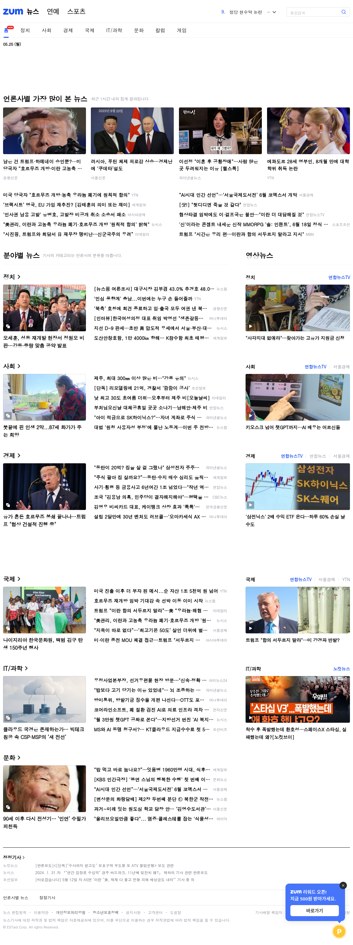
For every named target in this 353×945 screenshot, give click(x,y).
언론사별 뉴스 (15, 897)
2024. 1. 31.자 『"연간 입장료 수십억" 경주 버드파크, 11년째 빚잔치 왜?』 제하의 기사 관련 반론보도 (121, 872)
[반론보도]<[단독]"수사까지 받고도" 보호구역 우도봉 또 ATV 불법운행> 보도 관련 (104, 865)
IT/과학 (114, 30)
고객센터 (155, 912)
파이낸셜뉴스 (190, 177)
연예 (53, 12)
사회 (47, 30)
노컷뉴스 (341, 669)
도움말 (175, 912)
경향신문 (10, 177)
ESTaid (12, 927)
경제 (68, 30)
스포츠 (76, 12)
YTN (270, 177)
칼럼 (160, 30)
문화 (139, 30)
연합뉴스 (317, 456)
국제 (90, 30)
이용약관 (41, 912)
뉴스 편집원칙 (14, 912)
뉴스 (33, 12)
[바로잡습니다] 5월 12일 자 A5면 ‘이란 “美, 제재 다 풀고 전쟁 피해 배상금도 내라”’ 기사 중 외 (115, 879)
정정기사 (12, 857)
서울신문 (98, 177)
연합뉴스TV (339, 277)
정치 (25, 30)
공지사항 (133, 912)
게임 (182, 30)
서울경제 (341, 367)
